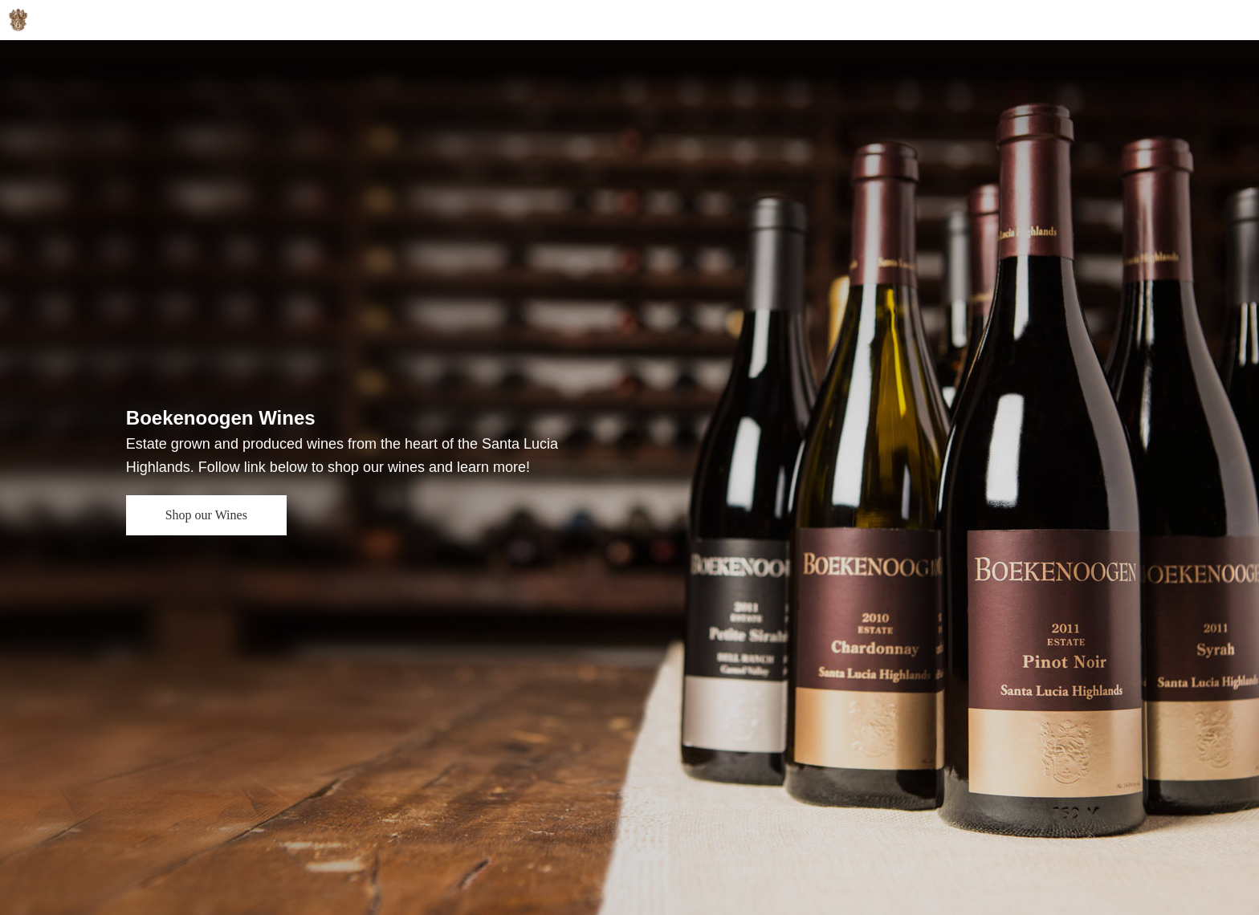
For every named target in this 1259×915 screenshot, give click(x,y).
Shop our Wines (206, 515)
